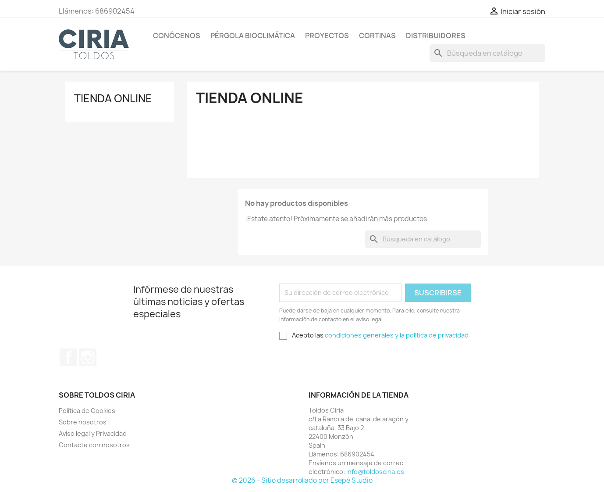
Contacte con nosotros (94, 445)
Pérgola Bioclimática (252, 35)
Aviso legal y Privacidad (93, 433)
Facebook (68, 357)
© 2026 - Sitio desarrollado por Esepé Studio (302, 480)
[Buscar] (487, 53)
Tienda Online (113, 98)
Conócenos (176, 35)
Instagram (87, 357)
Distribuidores (435, 35)
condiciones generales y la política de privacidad (397, 335)
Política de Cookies (87, 410)
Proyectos (327, 35)
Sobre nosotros (83, 422)
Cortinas (377, 35)
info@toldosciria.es (375, 471)
